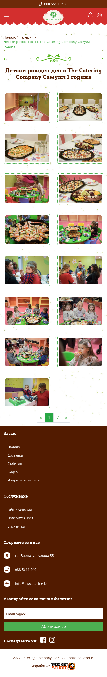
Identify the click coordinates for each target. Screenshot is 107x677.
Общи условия (20, 510)
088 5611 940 (25, 569)
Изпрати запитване (24, 480)
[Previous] (41, 418)
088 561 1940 (52, 4)
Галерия (26, 37)
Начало (10, 37)
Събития (15, 463)
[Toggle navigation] (6, 15)
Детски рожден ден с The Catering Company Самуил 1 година (48, 44)
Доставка (15, 455)
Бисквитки (16, 526)
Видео (13, 472)
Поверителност (20, 518)
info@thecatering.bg (31, 583)
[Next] (66, 418)
